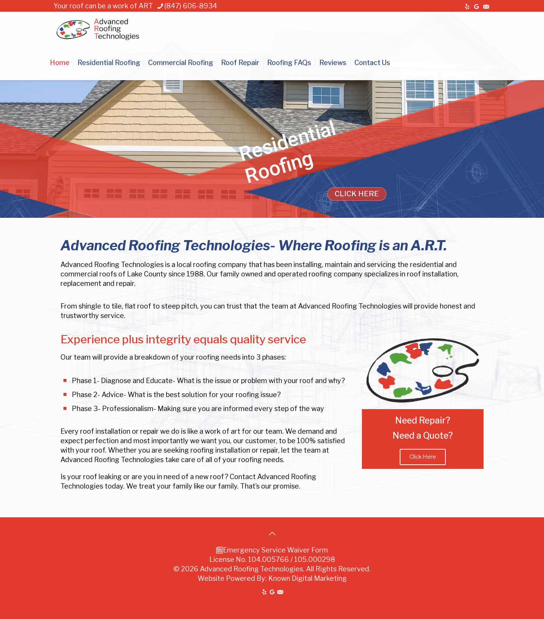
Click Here (423, 456)
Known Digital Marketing (307, 578)
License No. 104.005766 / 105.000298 (272, 559)
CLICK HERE (357, 193)
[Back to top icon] (272, 533)
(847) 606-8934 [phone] (190, 6)
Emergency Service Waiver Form (275, 550)
